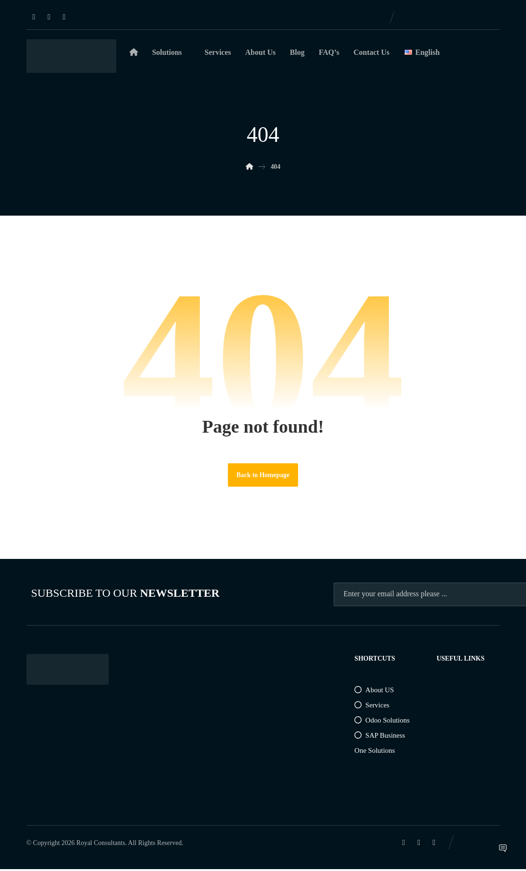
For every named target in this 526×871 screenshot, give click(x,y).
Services (371, 707)
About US (374, 692)
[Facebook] (49, 17)
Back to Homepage (263, 476)
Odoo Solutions (382, 722)
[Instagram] (64, 17)
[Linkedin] (34, 17)
